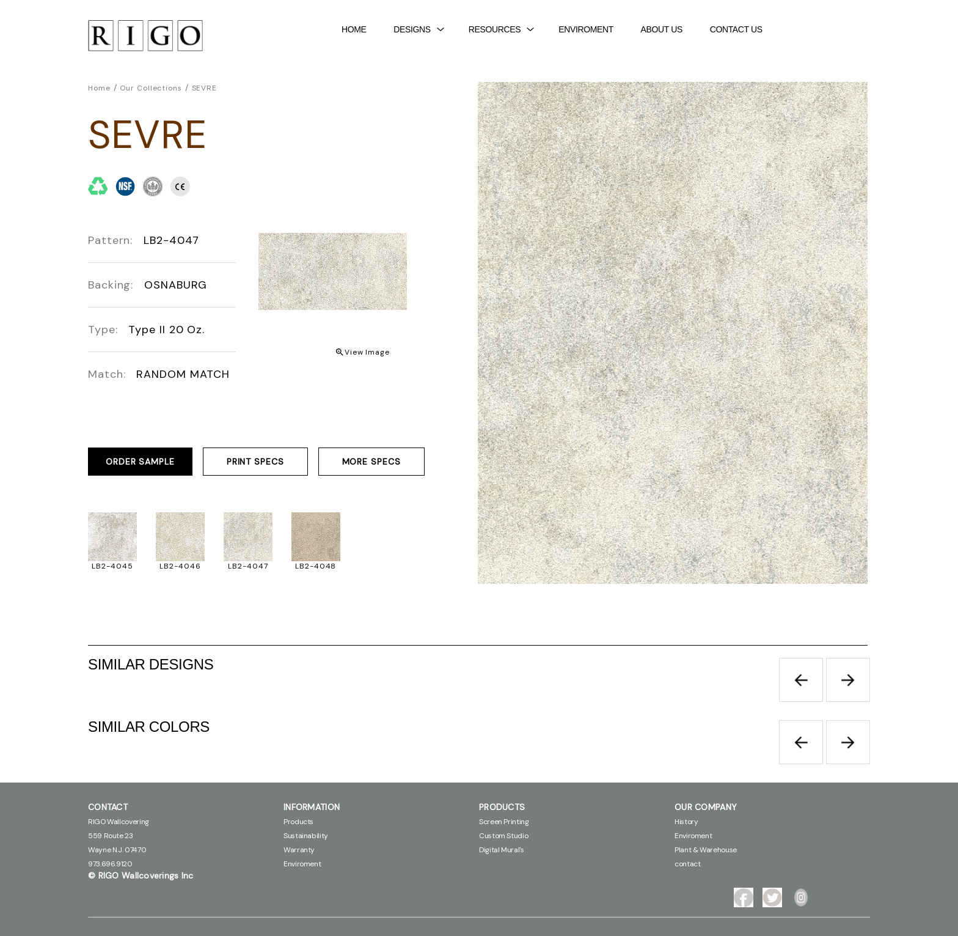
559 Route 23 (110, 836)
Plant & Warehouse (706, 850)
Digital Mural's (501, 850)
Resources (501, 29)
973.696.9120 (110, 864)
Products (298, 822)
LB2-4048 (315, 566)
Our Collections (151, 88)
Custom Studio (503, 836)
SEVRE (205, 88)
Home (354, 29)
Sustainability (305, 836)
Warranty (299, 850)
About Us (661, 29)
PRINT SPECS (255, 461)
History (686, 822)
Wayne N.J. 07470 (117, 850)
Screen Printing (504, 822)
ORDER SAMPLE (140, 461)
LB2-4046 (179, 566)
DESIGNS (418, 29)
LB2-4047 (248, 566)
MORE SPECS (371, 461)
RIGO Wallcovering (118, 822)
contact (687, 864)
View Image (367, 352)
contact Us (736, 29)
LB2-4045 (112, 566)
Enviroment (585, 29)
